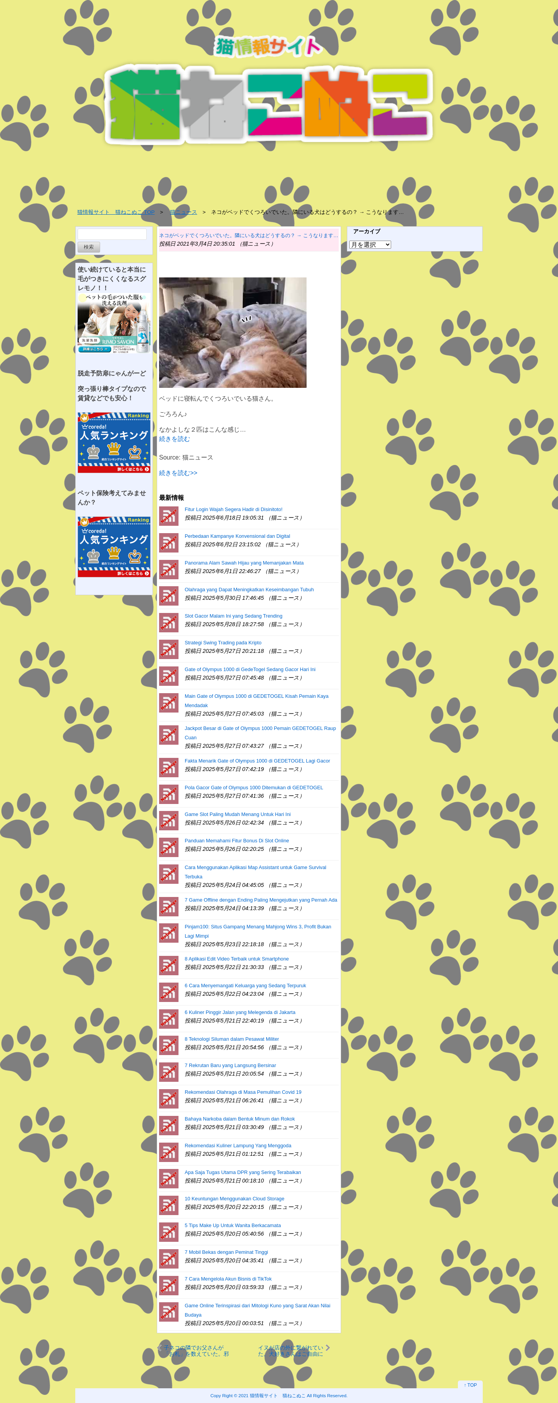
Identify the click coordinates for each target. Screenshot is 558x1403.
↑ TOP (470, 1385)
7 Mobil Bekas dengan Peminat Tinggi (226, 1252)
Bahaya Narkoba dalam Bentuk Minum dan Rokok (240, 1119)
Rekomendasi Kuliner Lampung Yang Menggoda (238, 1145)
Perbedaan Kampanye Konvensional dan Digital (237, 536)
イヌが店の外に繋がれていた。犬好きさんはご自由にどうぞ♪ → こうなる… (290, 1350)
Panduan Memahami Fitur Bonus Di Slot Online (237, 841)
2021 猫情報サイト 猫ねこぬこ (272, 1395)
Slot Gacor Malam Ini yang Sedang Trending (233, 616)
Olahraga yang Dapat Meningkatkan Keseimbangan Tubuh (249, 589)
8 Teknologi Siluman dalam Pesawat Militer (232, 1039)
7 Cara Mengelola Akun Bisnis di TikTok (228, 1279)
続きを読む (174, 439)
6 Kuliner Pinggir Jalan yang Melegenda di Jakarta (240, 1012)
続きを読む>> (178, 473)
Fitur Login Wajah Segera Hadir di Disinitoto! (233, 509)
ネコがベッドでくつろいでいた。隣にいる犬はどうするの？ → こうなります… (248, 235)
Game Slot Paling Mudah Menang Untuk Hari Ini (238, 814)
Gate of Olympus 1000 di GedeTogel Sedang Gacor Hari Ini (250, 669)
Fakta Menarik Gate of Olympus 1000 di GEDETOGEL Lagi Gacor (257, 761)
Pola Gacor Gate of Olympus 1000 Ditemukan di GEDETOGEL (254, 787)
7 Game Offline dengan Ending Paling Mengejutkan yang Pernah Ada (261, 900)
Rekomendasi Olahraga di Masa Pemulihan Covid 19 (243, 1092)
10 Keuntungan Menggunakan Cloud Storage (234, 1199)
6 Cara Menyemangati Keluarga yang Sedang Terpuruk (245, 985)
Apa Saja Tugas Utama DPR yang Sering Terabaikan (243, 1172)
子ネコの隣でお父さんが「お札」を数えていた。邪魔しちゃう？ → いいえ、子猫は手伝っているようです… (196, 1350)
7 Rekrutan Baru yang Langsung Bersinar (230, 1065)
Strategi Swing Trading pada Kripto (223, 643)
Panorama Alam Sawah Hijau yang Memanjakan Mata (244, 563)
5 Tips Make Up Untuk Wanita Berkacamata (233, 1225)
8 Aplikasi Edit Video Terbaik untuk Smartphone (237, 959)
